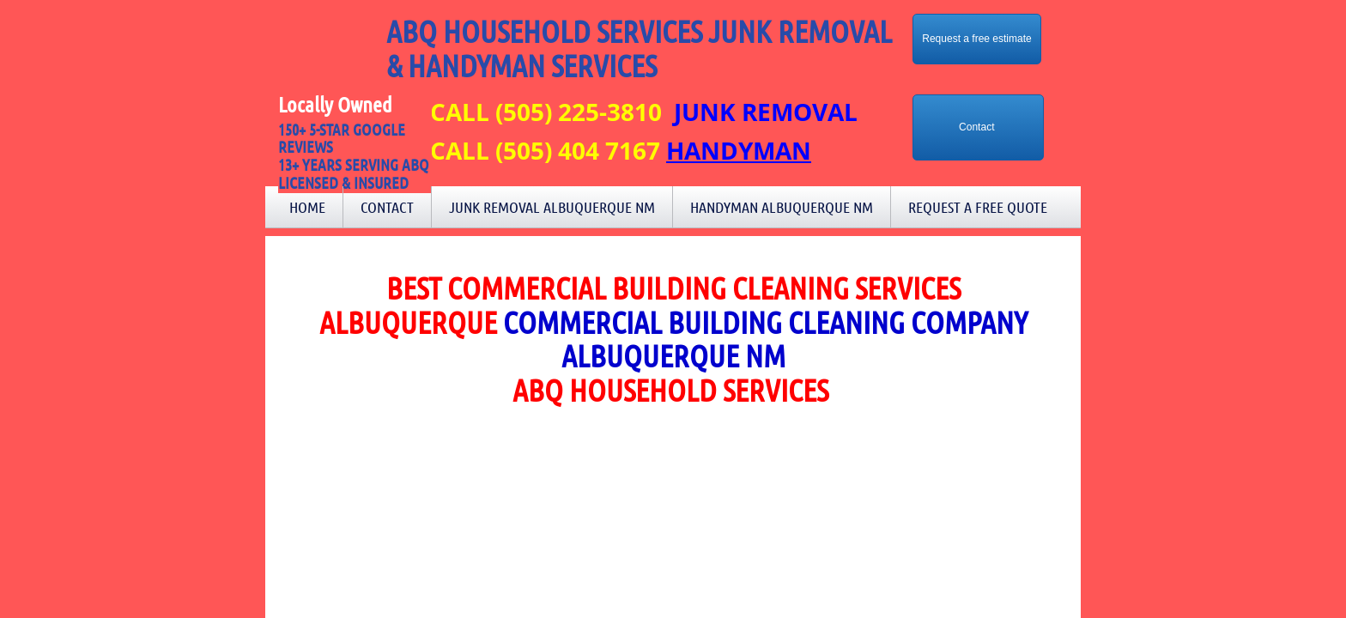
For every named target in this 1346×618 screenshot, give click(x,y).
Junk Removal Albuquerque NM (552, 206)
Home (307, 206)
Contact (387, 206)
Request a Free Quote (977, 206)
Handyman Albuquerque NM (781, 206)
